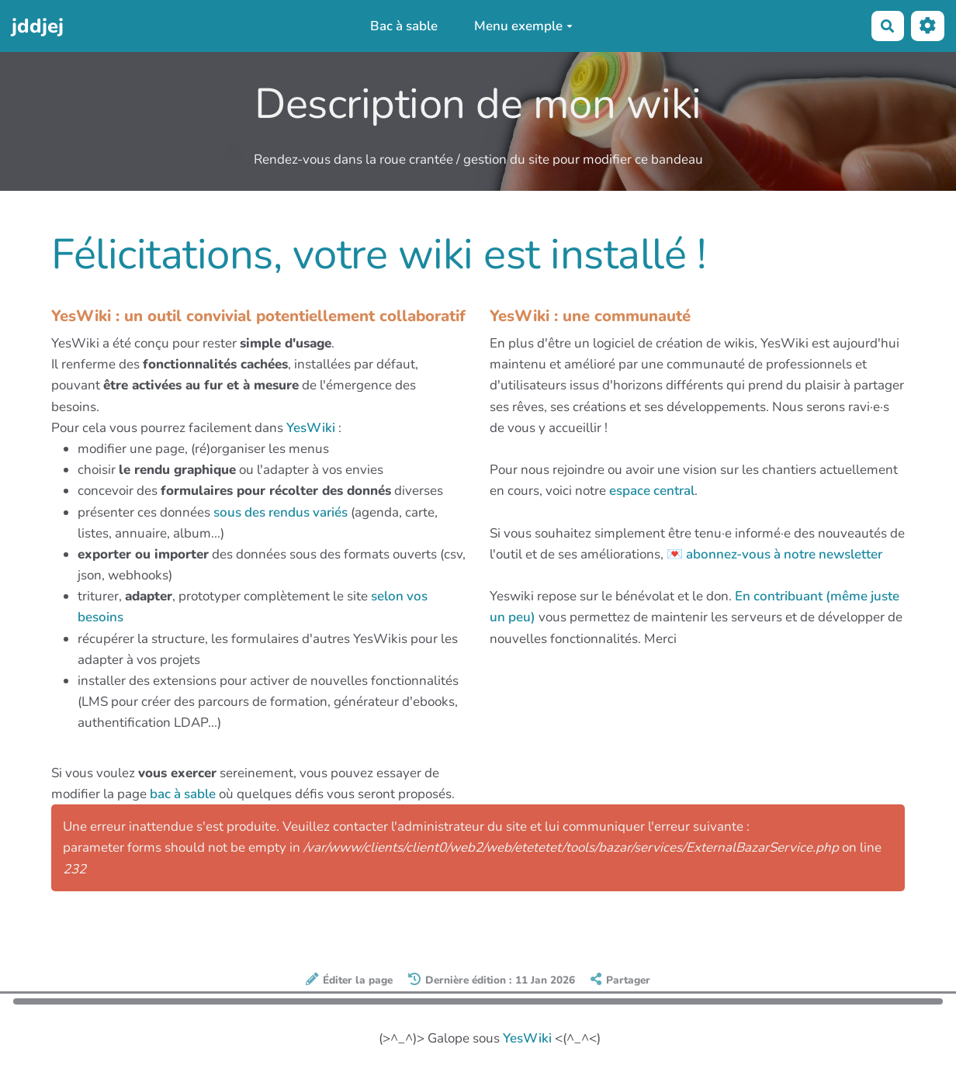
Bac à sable (404, 26)
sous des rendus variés (280, 512)
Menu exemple (523, 26)
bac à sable (183, 794)
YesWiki (310, 428)
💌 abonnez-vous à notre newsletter (774, 554)
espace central (651, 491)
